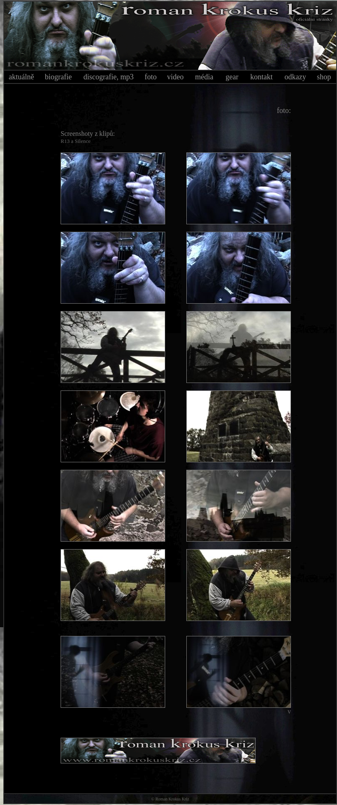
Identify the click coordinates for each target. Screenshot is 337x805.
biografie (58, 77)
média (204, 77)
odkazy (295, 77)
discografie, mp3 (108, 77)
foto (151, 77)
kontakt (261, 77)
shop (324, 77)
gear (232, 77)
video (175, 77)
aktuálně (21, 77)
